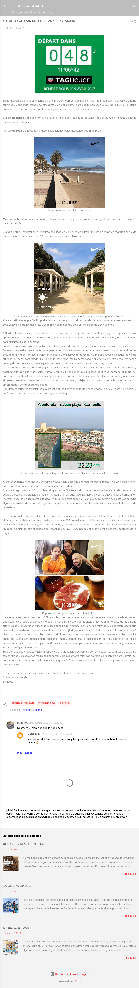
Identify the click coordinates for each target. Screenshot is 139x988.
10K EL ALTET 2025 (16, 927)
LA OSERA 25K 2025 (17, 885)
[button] (134, 22)
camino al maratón (23, 702)
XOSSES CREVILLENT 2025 (24, 843)
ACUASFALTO (31, 6)
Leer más (129, 874)
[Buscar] (134, 7)
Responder (24, 753)
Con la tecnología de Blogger (69, 974)
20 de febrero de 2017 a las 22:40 (45, 722)
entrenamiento (46, 702)
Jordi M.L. (34, 734)
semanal (65, 702)
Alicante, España (32, 709)
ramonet (22, 722)
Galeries (78, 981)
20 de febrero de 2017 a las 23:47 (58, 734)
